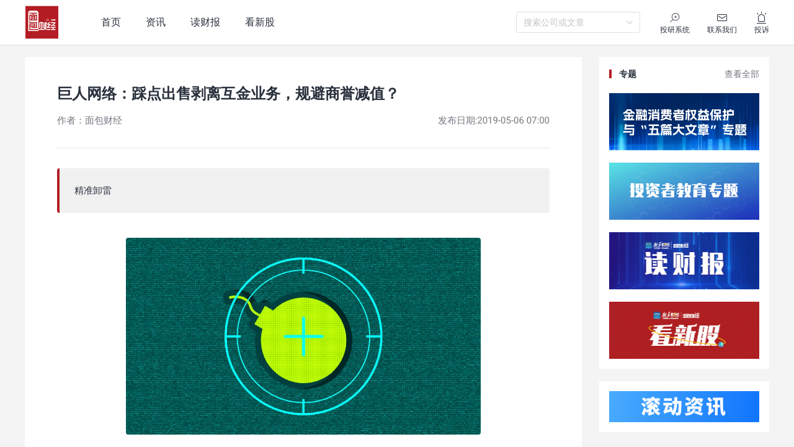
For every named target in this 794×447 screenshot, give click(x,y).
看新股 (260, 22)
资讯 (156, 22)
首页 (111, 22)
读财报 (205, 22)
